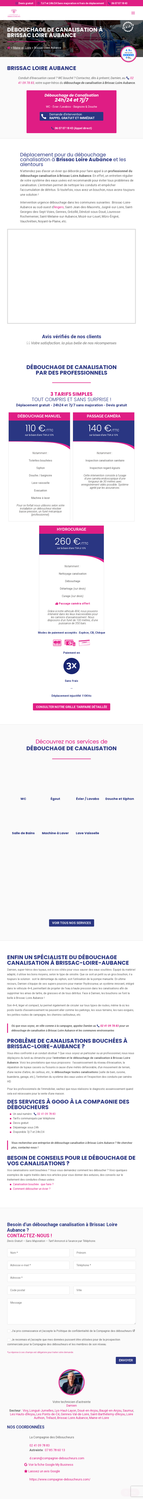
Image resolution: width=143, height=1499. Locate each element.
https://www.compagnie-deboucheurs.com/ (59, 1479)
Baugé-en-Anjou (110, 1410)
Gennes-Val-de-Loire (75, 1414)
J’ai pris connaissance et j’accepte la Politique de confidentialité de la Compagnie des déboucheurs (71, 1331)
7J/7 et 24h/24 (70, 3)
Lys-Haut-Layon (65, 1410)
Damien (71, 1405)
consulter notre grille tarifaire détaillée (71, 707)
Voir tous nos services (71, 923)
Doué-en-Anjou (87, 1410)
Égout (55, 799)
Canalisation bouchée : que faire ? (33, 1184)
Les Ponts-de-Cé (48, 1414)
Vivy (25, 1410)
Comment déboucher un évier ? (31, 1188)
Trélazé (51, 1418)
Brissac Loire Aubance (72, 1418)
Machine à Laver (55, 833)
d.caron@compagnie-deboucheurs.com (56, 1458)
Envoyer (126, 1360)
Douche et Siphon (119, 799)
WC (23, 799)
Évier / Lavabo (87, 799)
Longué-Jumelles (41, 1410)
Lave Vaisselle (87, 833)
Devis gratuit (24, 3)
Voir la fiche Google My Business (48, 1464)
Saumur (128, 1410)
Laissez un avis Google (42, 1471)
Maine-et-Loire (22, 47)
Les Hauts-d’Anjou (22, 1414)
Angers (59, 207)
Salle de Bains (23, 833)
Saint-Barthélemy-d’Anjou (107, 1414)
